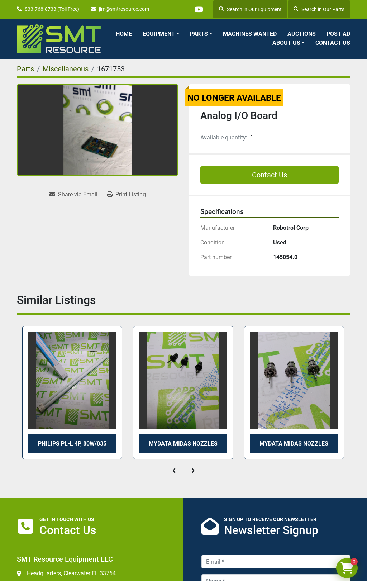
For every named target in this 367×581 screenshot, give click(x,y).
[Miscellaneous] (66, 69)
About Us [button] (286, 42)
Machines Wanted (250, 33)
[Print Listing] (126, 194)
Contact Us (332, 42)
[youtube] (198, 9)
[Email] (275, 561)
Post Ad (338, 33)
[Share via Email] (73, 194)
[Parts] (25, 69)
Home (124, 33)
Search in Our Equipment (250, 9)
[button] (161, 34)
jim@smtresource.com (124, 9)
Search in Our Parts (319, 9)
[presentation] (174, 470)
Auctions (301, 33)
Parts (199, 33)
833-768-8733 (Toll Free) (52, 9)
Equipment (159, 33)
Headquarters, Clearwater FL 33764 (71, 573)
